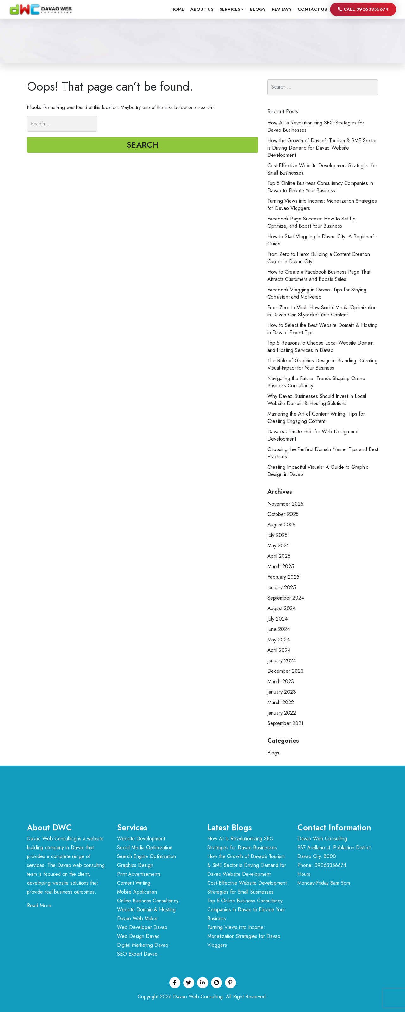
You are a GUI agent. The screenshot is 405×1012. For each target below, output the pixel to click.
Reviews (281, 9)
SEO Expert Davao (137, 954)
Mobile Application (137, 891)
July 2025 (277, 535)
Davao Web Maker (137, 918)
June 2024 (278, 629)
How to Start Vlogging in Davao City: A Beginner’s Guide (321, 240)
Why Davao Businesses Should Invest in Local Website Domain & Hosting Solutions (316, 399)
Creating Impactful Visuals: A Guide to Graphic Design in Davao (317, 470)
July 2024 (277, 618)
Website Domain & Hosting (146, 909)
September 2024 (285, 597)
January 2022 (281, 712)
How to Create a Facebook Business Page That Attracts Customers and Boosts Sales (318, 275)
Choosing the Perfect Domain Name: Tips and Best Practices (322, 453)
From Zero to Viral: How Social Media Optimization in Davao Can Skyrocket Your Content (322, 311)
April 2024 (278, 650)
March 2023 (280, 681)
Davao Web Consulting (198, 996)
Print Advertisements (139, 874)
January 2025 (281, 587)
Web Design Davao (138, 936)
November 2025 (285, 503)
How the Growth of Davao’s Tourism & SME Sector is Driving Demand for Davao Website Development (322, 148)
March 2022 (280, 702)
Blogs (257, 9)
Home (177, 9)
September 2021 (285, 723)
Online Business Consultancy (147, 900)
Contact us (312, 9)
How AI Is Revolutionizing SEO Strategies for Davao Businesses (315, 126)
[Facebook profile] (175, 982)
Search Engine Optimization (146, 856)
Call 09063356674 (363, 9)
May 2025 (278, 545)
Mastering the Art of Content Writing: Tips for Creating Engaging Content (316, 417)
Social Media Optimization (144, 847)
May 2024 (278, 639)
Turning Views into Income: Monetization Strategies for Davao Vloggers (322, 204)
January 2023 (281, 692)
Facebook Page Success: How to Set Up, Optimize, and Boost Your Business (312, 222)
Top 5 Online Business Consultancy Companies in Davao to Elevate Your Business (320, 187)
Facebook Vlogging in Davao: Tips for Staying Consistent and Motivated (316, 293)
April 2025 (278, 556)
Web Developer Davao (142, 927)
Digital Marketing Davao (142, 945)
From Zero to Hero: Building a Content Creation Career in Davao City (318, 258)
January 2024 (281, 660)
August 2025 (281, 524)
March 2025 (280, 566)
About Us (201, 9)
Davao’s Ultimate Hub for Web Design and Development (312, 435)
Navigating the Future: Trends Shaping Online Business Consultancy (316, 382)
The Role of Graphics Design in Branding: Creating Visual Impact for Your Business (322, 364)
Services (230, 9)
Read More (39, 905)
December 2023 (285, 671)
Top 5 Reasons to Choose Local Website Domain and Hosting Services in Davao (320, 346)
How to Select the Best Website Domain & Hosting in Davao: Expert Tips (322, 328)
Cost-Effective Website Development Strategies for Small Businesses (322, 169)
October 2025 (283, 514)
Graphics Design (135, 865)
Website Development (141, 838)
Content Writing (133, 883)
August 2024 (281, 608)
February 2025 (283, 577)
